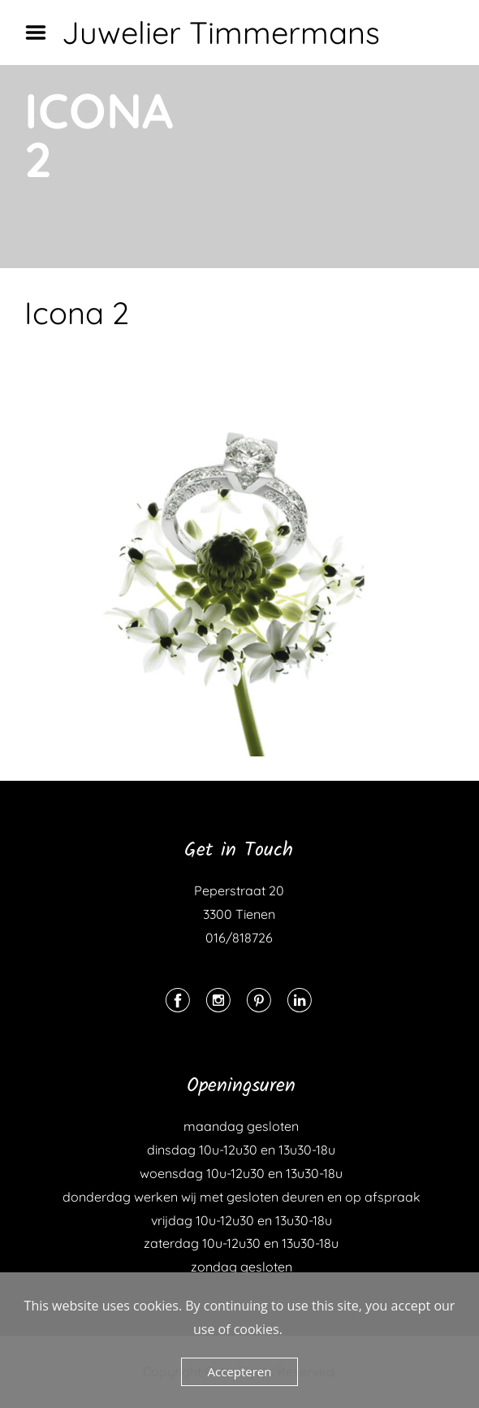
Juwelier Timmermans (221, 32)
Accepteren (240, 1371)
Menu (41, 32)
